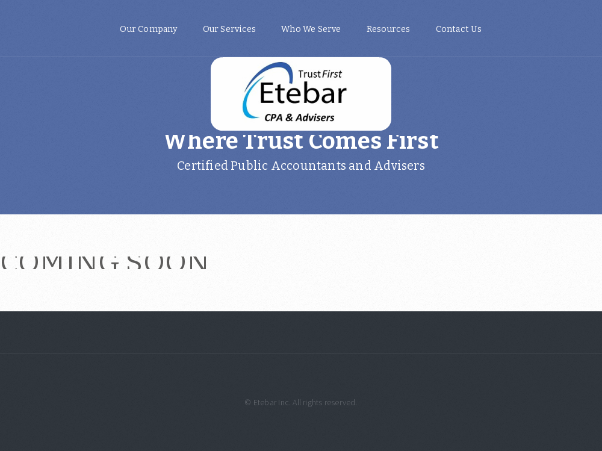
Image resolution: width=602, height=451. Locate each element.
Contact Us (459, 29)
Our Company (148, 29)
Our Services (229, 29)
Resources (389, 29)
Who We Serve (311, 29)
